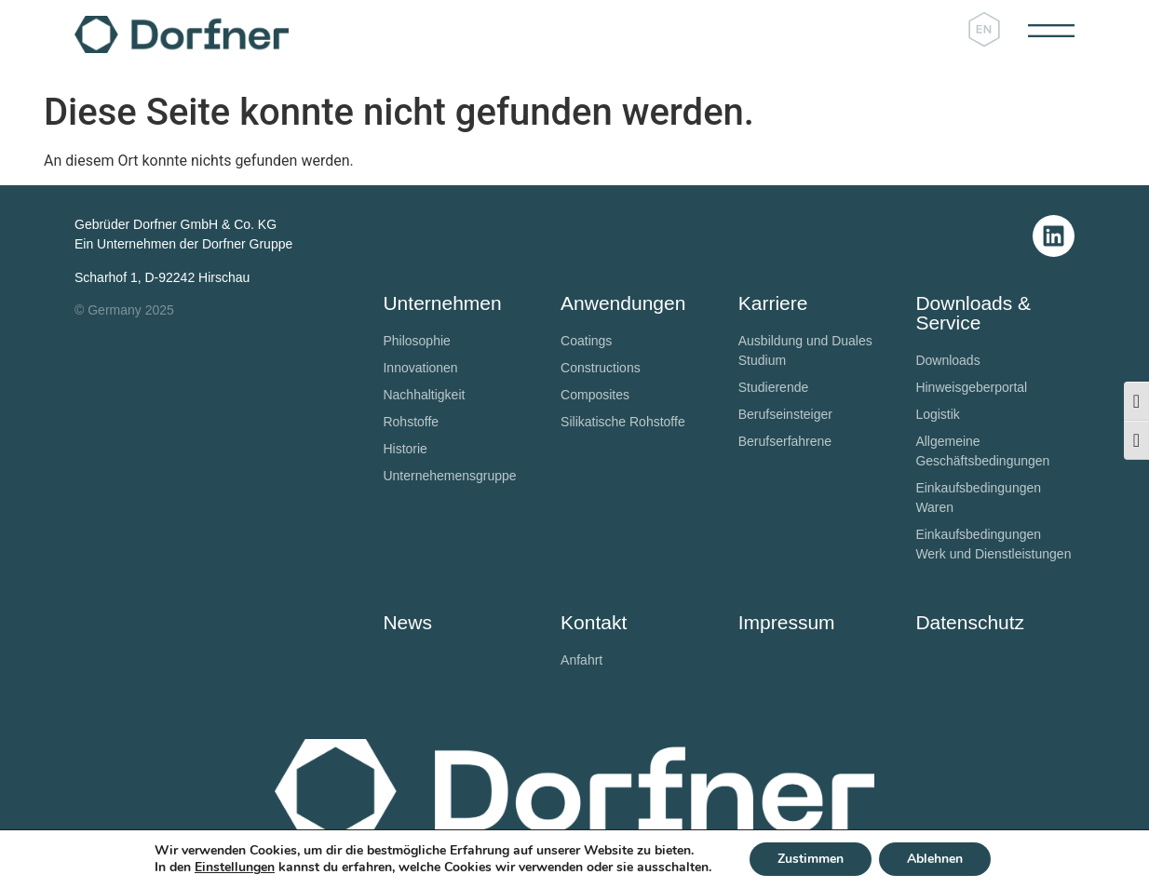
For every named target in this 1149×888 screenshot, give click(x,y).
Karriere (773, 303)
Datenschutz (969, 622)
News (407, 622)
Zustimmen (810, 859)
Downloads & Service (973, 312)
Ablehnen (935, 859)
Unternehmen (442, 303)
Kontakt (594, 622)
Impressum (786, 622)
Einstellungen (235, 867)
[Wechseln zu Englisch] (984, 31)
